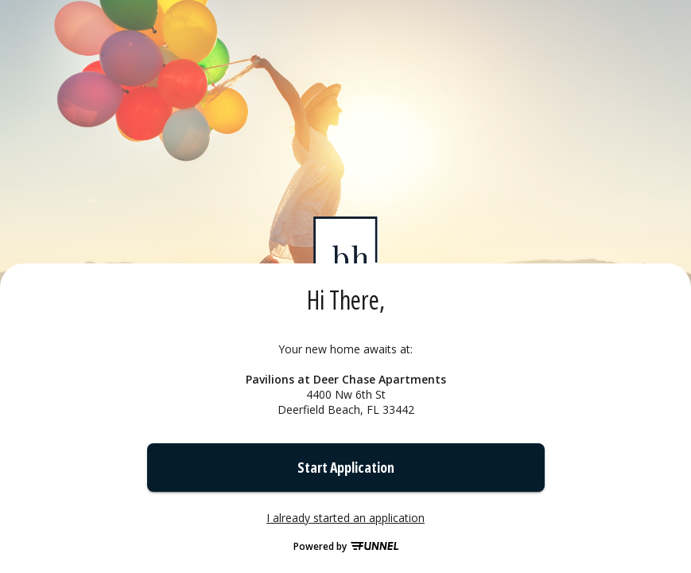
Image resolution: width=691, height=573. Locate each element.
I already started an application (345, 518)
